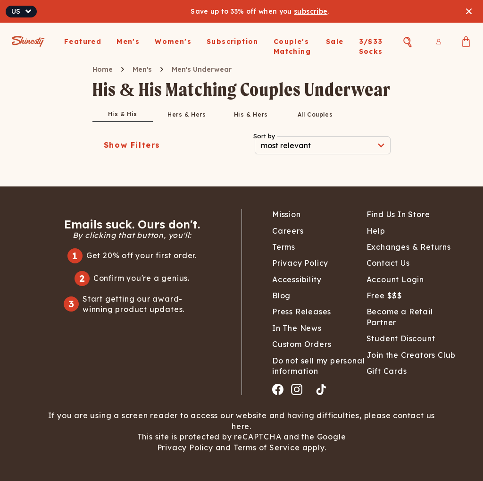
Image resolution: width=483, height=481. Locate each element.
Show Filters (132, 145)
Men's (142, 69)
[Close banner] (468, 11)
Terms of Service (265, 447)
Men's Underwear (202, 69)
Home (102, 69)
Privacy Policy (186, 447)
